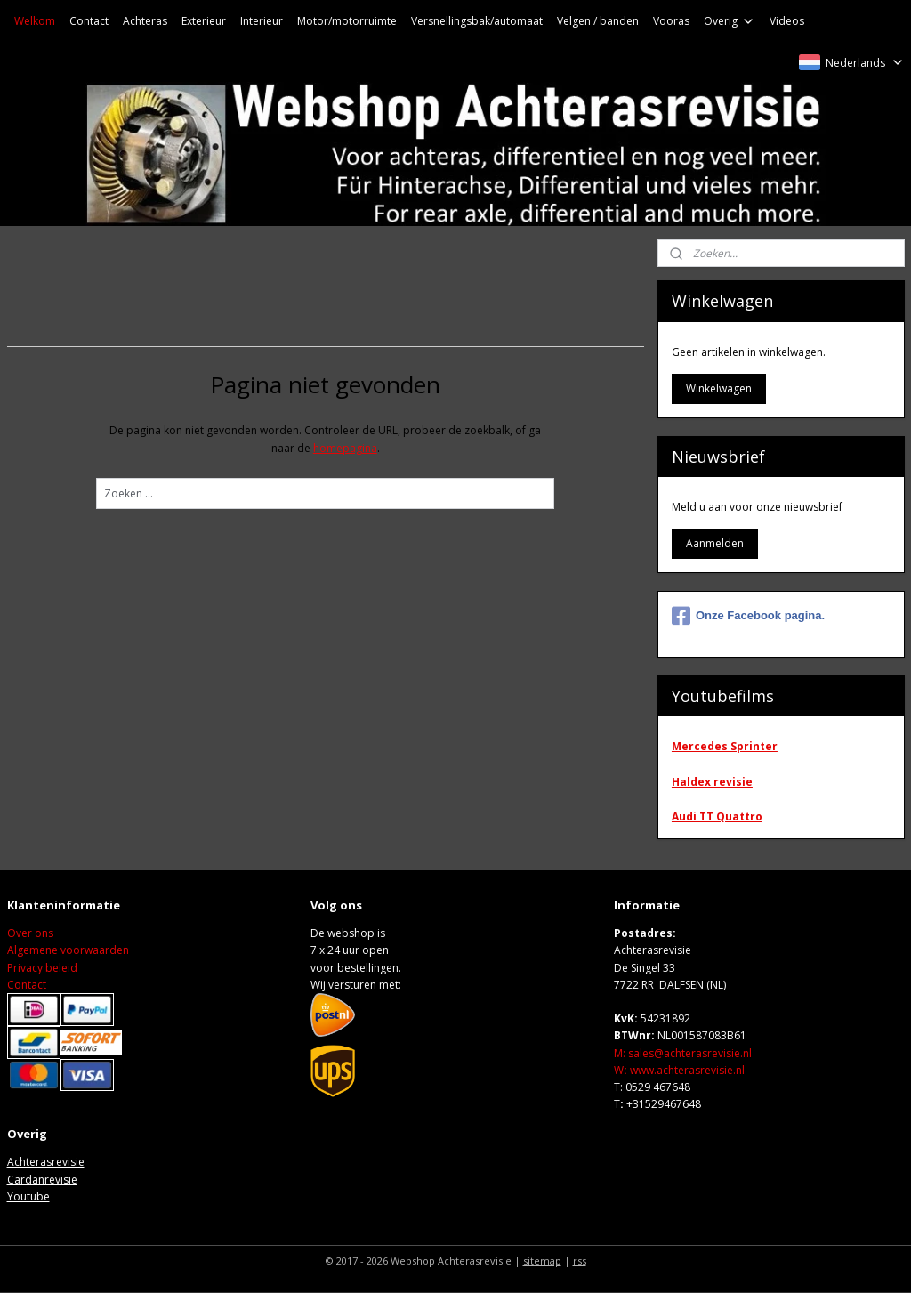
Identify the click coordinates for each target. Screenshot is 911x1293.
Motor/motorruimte (347, 20)
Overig (729, 20)
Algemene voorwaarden (68, 950)
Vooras (671, 20)
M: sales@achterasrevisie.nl (683, 1053)
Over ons (30, 933)
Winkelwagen (719, 388)
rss (579, 1260)
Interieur (261, 20)
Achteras (145, 20)
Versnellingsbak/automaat (477, 20)
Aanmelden (715, 543)
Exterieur (203, 20)
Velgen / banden (598, 20)
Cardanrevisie (42, 1179)
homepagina (345, 448)
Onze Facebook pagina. (748, 615)
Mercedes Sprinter (725, 746)
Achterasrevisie (46, 1161)
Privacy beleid (42, 967)
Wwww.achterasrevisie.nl (679, 1070)
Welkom (34, 20)
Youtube (28, 1196)
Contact (89, 20)
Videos (787, 20)
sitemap (542, 1260)
